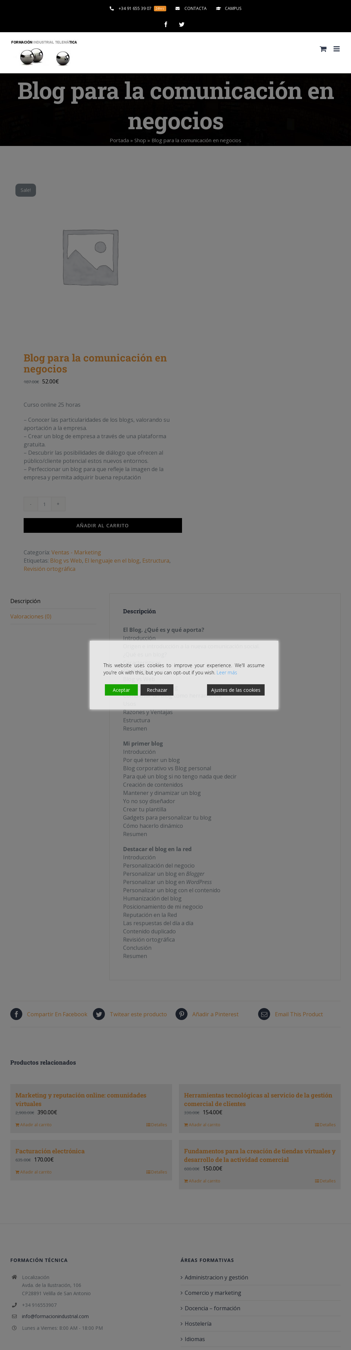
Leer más (227, 672)
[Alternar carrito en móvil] (323, 48)
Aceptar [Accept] (121, 690)
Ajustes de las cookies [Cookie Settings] (236, 690)
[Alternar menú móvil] (337, 48)
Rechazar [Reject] (157, 690)
